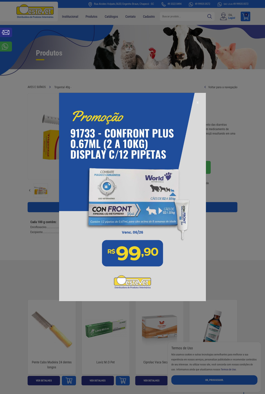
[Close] (197, 102)
